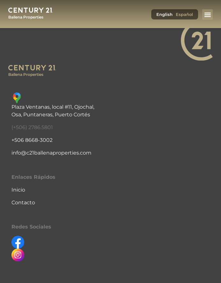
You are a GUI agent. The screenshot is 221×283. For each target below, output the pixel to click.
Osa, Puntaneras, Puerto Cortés (50, 115)
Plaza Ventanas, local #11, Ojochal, (52, 107)
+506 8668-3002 (32, 140)
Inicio (18, 190)
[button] (207, 14)
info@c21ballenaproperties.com (51, 153)
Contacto (23, 203)
